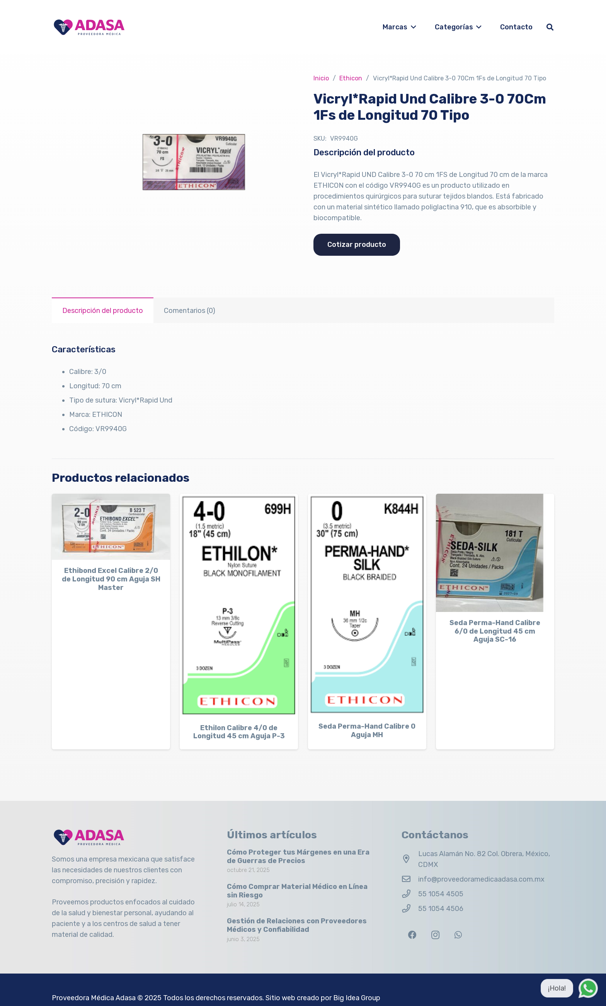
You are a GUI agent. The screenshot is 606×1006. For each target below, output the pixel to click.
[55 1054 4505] (410, 894)
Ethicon (350, 78)
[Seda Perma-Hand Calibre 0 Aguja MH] (367, 604)
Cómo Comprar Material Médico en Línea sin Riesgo (297, 890)
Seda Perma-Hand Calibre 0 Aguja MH (366, 730)
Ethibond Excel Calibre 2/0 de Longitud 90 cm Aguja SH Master (111, 578)
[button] (411, 27)
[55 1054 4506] (410, 908)
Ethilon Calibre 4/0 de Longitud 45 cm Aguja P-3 (239, 731)
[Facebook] (412, 935)
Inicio (321, 78)
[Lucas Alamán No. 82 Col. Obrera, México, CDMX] (410, 859)
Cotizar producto (356, 244)
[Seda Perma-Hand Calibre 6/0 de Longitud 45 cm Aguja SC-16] (495, 553)
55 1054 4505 (440, 894)
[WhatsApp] (458, 935)
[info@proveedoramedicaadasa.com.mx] (410, 879)
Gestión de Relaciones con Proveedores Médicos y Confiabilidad (297, 925)
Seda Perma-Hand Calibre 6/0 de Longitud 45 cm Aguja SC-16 (494, 631)
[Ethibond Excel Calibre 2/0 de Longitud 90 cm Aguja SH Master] (111, 527)
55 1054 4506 (440, 908)
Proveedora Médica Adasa (94, 998)
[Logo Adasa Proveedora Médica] (89, 27)
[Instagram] (435, 935)
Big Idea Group (356, 998)
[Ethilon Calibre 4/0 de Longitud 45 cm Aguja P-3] (239, 605)
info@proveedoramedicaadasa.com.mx (481, 879)
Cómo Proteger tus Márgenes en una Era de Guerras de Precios (298, 856)
